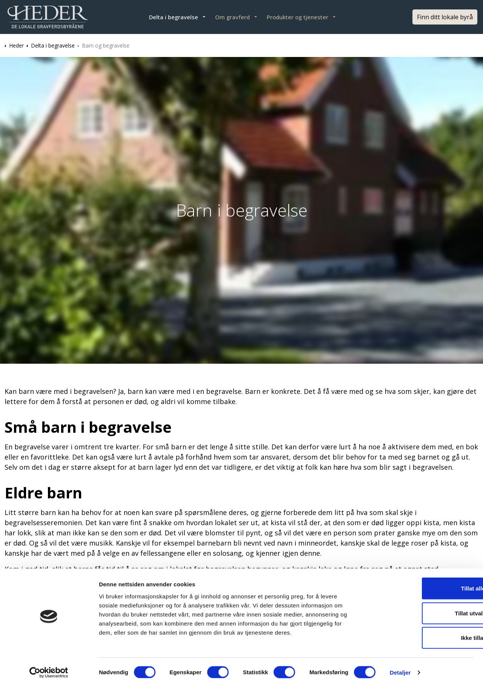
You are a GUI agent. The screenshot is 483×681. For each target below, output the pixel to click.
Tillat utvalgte (420, 607)
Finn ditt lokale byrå (444, 17)
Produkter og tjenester (297, 17)
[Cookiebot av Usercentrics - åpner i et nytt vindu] (49, 666)
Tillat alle (420, 582)
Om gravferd (232, 17)
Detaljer (400, 666)
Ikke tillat (420, 631)
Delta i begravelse (173, 17)
